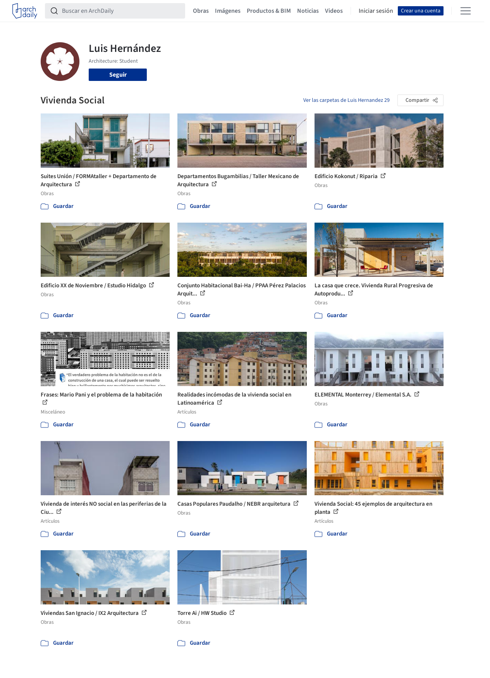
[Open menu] (465, 11)
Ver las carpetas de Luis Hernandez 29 (346, 100)
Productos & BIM (269, 11)
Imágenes (228, 11)
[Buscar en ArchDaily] (121, 10)
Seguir (118, 74)
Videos (334, 11)
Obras (201, 11)
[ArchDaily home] (24, 11)
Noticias (308, 11)
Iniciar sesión (376, 11)
